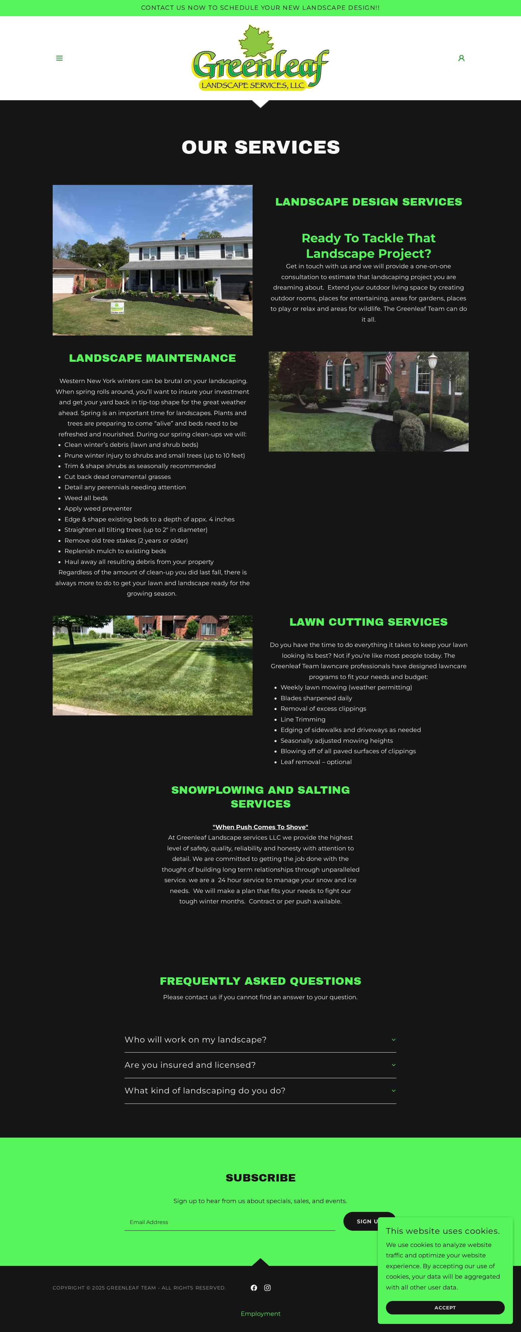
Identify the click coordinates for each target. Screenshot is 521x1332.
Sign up (370, 1221)
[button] (59, 58)
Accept (445, 1308)
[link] (260, 57)
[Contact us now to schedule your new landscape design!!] (260, 8)
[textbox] (230, 1221)
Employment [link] (261, 1313)
